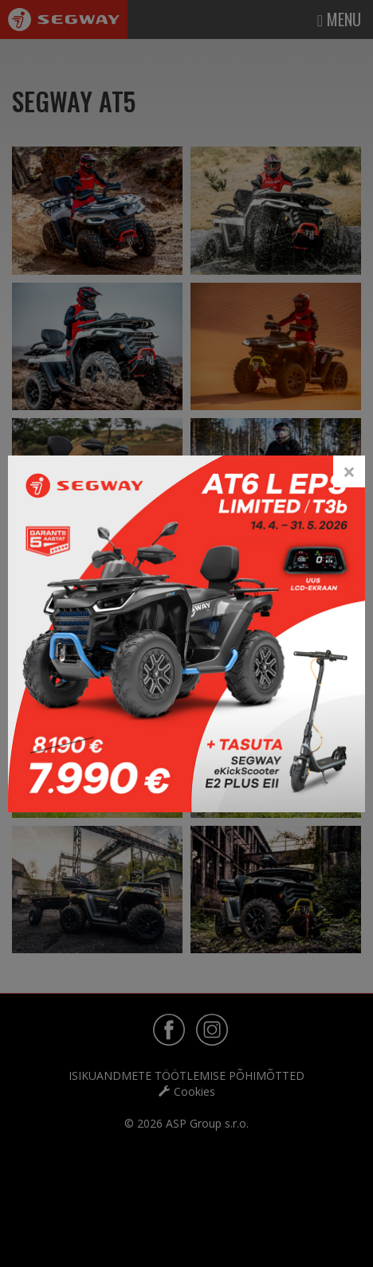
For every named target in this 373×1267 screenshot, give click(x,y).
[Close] (349, 471)
